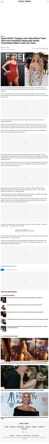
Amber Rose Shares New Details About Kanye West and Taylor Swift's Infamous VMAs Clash (24, 418)
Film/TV (34, 427)
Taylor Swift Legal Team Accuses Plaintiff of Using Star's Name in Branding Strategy (24, 363)
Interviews (20, 427)
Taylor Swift (8, 269)
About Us (12, 435)
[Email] (45, 48)
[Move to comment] (47, 48)
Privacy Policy (35, 435)
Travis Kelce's (39, 124)
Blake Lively (4, 87)
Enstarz (14, 266)
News (2, 36)
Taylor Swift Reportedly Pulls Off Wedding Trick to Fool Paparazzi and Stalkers (22, 390)
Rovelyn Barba (5, 47)
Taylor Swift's (31, 87)
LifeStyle (41, 427)
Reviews (28, 427)
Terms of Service (27, 435)
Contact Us (18, 435)
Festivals (25, 429)
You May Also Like (10, 336)
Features (12, 427)
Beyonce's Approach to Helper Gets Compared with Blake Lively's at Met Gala (25, 297)
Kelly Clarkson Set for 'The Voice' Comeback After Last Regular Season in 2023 (25, 312)
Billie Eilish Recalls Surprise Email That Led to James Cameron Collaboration (24, 305)
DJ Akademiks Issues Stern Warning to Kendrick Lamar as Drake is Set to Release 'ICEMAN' (27, 319)
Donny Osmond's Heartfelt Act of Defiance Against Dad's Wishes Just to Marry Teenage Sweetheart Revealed (27, 327)
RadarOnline (10, 198)
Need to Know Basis (21, 230)
